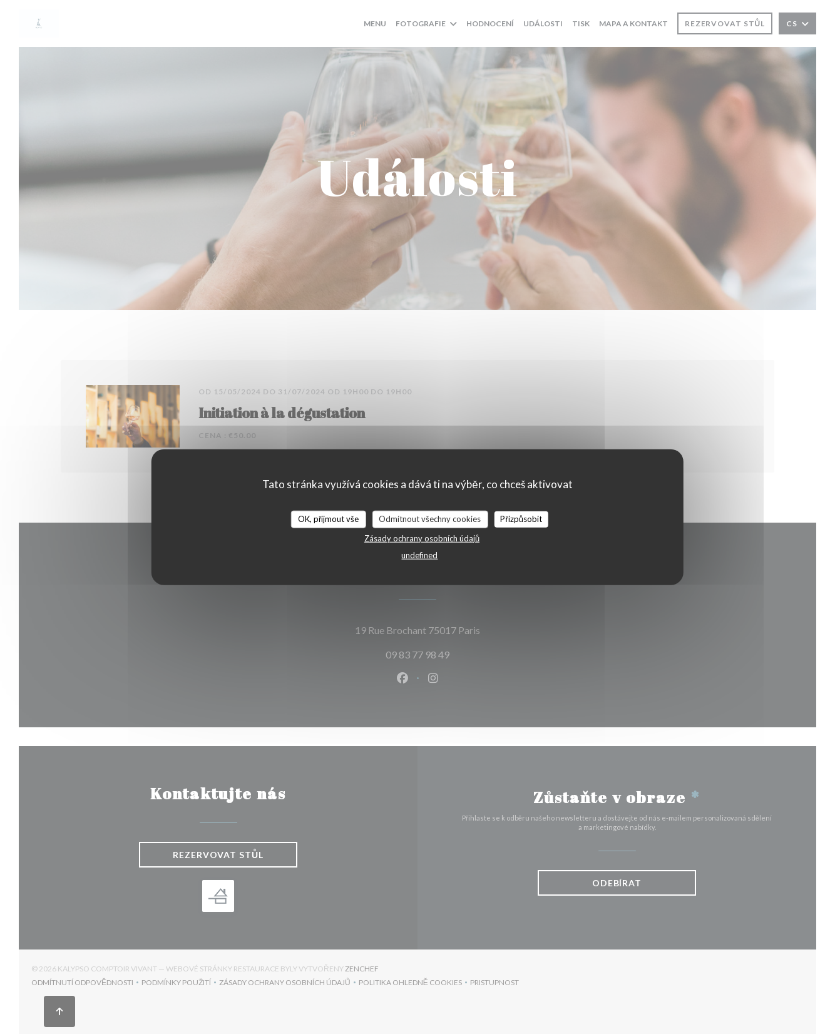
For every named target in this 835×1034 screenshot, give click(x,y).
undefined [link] (419, 555)
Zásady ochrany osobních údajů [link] (421, 538)
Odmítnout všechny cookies (430, 519)
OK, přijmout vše (328, 519)
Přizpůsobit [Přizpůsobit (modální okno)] (521, 519)
